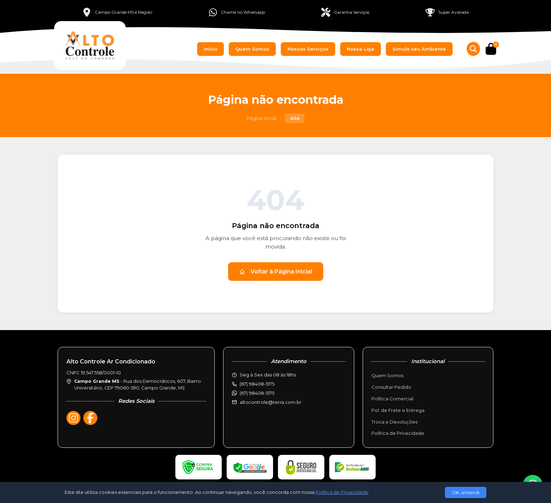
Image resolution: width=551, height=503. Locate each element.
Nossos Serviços (308, 49)
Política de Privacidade (397, 433)
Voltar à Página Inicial (275, 271)
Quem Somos (252, 49)
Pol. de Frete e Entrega (397, 410)
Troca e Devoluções (394, 422)
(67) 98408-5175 (257, 393)
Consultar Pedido (391, 387)
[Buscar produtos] (473, 49)
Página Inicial (261, 118)
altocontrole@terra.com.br (271, 402)
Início (210, 49)
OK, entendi (465, 492)
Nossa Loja (360, 49)
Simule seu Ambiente (419, 49)
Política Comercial (392, 398)
